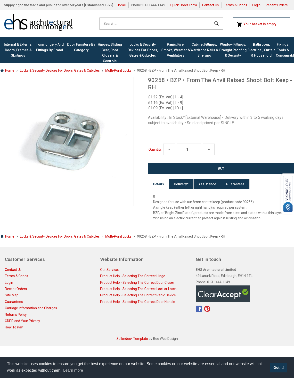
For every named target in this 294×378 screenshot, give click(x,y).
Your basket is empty (256, 24)
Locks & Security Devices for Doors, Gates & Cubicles (143, 50)
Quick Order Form (183, 5)
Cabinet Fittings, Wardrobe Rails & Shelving (204, 50)
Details (158, 184)
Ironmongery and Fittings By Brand (50, 47)
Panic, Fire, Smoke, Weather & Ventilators (175, 50)
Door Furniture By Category (81, 47)
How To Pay (14, 327)
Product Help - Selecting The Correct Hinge (132, 276)
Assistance (207, 184)
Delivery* (181, 184)
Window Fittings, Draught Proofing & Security (233, 50)
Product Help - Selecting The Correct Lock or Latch (138, 289)
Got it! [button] (278, 367)
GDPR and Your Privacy (22, 321)
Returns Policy (16, 315)
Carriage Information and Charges (31, 308)
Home (121, 5)
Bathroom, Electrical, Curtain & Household (261, 50)
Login (256, 5)
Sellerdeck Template (132, 339)
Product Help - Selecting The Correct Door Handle (137, 302)
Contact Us (210, 5)
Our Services (110, 270)
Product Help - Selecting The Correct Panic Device (138, 295)
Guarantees (235, 184)
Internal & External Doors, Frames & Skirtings (18, 50)
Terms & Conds (235, 5)
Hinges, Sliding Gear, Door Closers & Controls (110, 53)
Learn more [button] (73, 370)
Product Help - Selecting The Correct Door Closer (137, 282)
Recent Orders (277, 5)
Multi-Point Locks (118, 70)
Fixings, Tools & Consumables (283, 50)
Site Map (11, 295)
